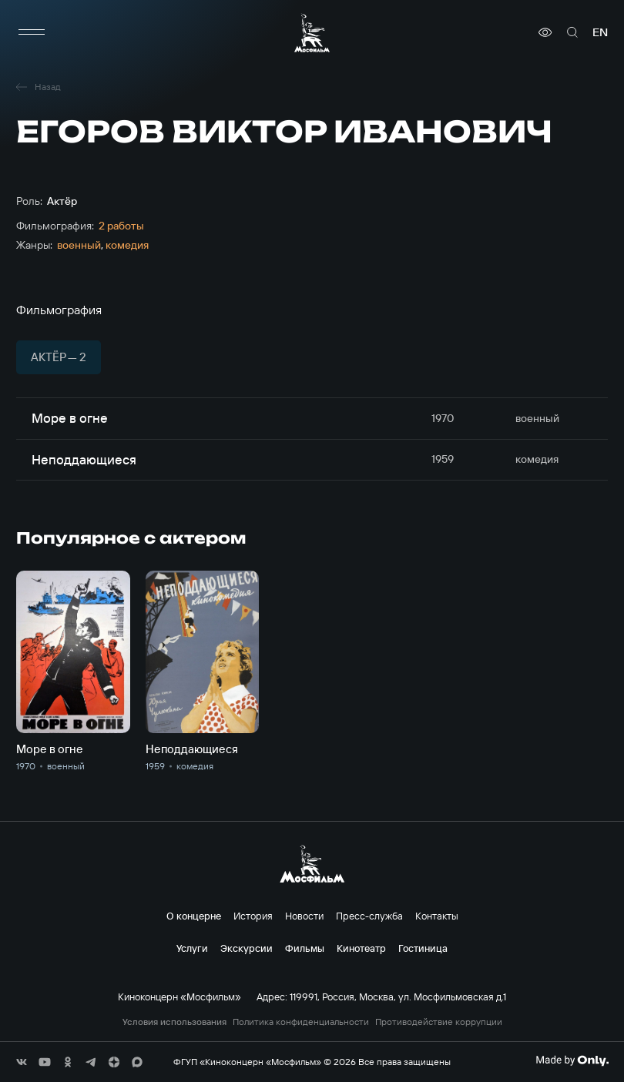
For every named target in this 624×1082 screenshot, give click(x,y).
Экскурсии (246, 948)
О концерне (193, 915)
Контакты (436, 915)
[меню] (31, 32)
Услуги (192, 948)
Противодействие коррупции (438, 1022)
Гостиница (423, 948)
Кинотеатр (361, 948)
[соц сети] (21, 1062)
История (253, 915)
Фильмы (304, 948)
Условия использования (174, 1022)
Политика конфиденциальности (301, 1022)
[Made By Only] (572, 1060)
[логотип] (312, 32)
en (600, 32)
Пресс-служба (369, 915)
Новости (304, 915)
